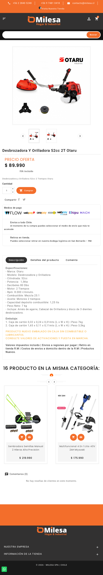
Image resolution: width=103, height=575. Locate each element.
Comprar (26, 190)
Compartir (19, 199)
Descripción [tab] (16, 260)
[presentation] (23, 136)
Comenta (72, 260)
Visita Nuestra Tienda (51, 8)
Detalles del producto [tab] (45, 260)
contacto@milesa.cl (83, 3)
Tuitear (24, 199)
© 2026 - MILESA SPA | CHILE (51, 565)
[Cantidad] (6, 190)
